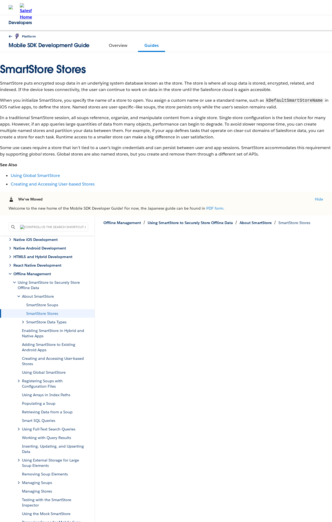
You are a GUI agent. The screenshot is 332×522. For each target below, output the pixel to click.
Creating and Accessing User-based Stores (53, 184)
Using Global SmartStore (35, 175)
